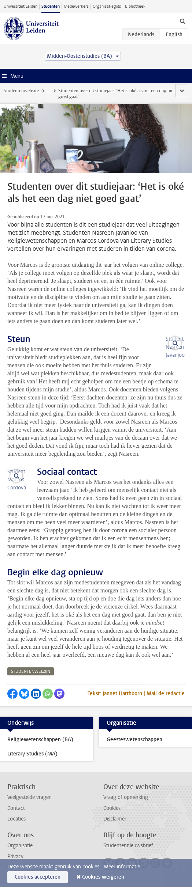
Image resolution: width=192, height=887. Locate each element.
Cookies (112, 808)
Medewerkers (76, 6)
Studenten (50, 6)
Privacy (15, 856)
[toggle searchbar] (182, 21)
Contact (16, 808)
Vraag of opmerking (125, 797)
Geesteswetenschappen (134, 739)
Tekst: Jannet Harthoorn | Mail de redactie (136, 693)
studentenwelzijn (30, 671)
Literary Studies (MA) (32, 753)
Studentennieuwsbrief (128, 845)
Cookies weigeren (103, 876)
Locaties (16, 818)
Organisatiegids (107, 6)
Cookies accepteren (37, 876)
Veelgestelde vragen (29, 797)
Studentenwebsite (21, 91)
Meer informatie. (122, 866)
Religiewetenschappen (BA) (40, 739)
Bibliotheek (135, 6)
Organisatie (20, 845)
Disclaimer (114, 818)
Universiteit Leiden (20, 6)
